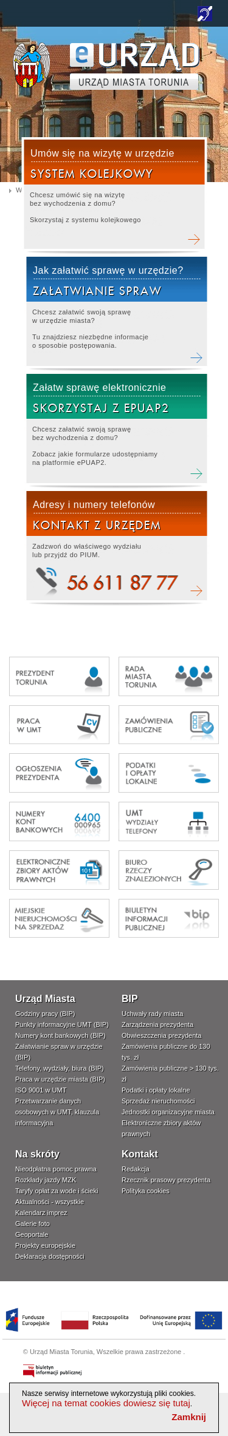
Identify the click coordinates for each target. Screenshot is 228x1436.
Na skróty (37, 1154)
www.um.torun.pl (31, 46)
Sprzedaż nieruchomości (158, 1101)
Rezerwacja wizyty (114, 195)
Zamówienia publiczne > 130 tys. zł (170, 1074)
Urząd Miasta (45, 999)
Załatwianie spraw (116, 312)
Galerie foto (32, 1223)
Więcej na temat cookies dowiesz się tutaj (106, 1403)
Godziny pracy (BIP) (45, 1013)
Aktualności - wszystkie (49, 1201)
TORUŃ (134, 66)
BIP (130, 999)
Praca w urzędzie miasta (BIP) (60, 1079)
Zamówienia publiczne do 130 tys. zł (166, 1052)
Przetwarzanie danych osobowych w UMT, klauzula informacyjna (57, 1111)
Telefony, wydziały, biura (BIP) (59, 1068)
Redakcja (136, 1169)
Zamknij (188, 1417)
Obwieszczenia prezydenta (161, 1035)
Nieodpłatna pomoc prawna (56, 1169)
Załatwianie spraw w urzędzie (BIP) (59, 1052)
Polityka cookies (146, 1190)
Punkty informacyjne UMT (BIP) (62, 1024)
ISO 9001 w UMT (40, 1090)
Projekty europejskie (45, 1245)
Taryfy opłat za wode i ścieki (56, 1190)
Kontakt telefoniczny (116, 547)
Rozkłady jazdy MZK (45, 1180)
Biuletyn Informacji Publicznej (53, 1371)
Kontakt (140, 1154)
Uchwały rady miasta (152, 1013)
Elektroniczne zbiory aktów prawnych (161, 1128)
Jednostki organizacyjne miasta (168, 1112)
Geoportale (31, 1234)
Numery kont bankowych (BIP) (60, 1035)
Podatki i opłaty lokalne (156, 1090)
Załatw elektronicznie (116, 430)
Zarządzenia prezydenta (157, 1024)
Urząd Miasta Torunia (61, 1351)
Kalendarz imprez (41, 1212)
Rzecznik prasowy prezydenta (166, 1180)
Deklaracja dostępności (50, 1256)
